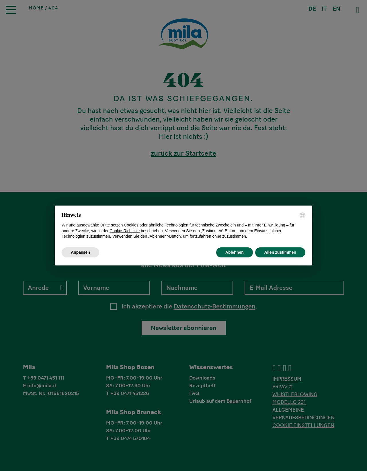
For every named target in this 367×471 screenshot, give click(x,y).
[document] (183, 226)
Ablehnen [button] (234, 252)
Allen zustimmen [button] (280, 252)
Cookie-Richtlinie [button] (125, 230)
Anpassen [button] (80, 252)
